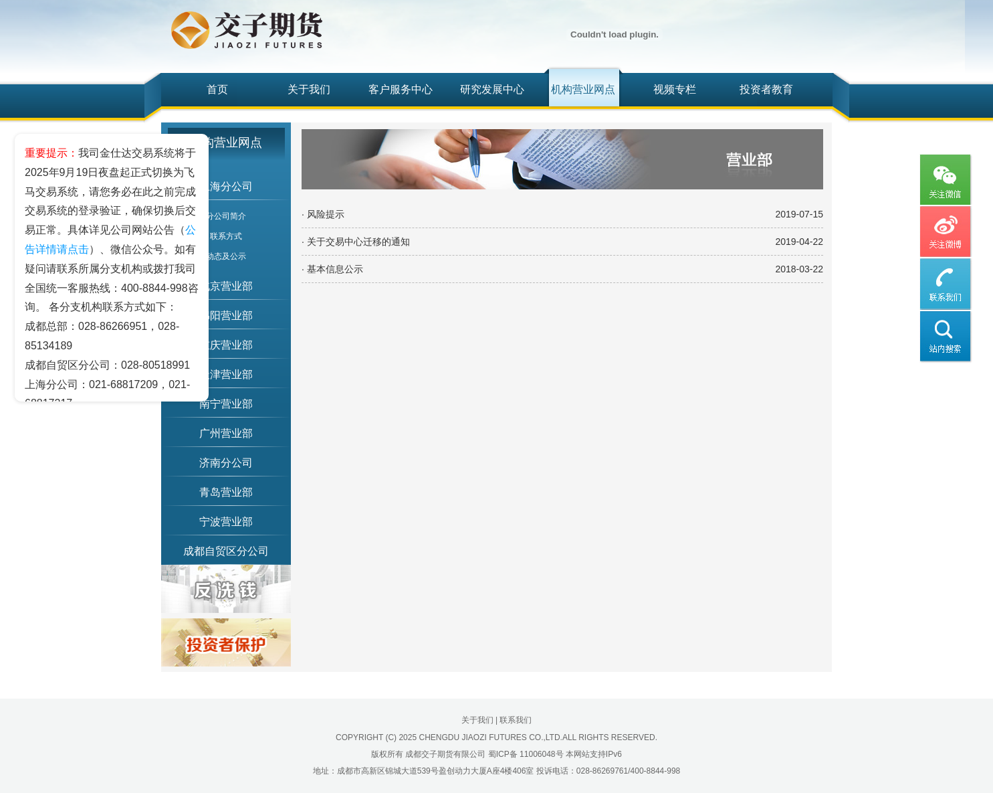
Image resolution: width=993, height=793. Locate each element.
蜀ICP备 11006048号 (526, 754)
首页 (217, 89)
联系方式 (226, 236)
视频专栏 (674, 89)
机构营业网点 (583, 89)
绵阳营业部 (226, 315)
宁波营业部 (226, 521)
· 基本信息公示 (332, 269)
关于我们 (309, 89)
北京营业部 (226, 286)
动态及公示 (226, 256)
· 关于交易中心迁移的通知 (356, 241)
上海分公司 (226, 186)
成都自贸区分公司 (226, 551)
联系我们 (516, 720)
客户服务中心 (400, 89)
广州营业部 (226, 433)
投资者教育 (766, 89)
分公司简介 (226, 216)
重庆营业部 (226, 345)
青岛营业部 (226, 492)
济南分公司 (226, 462)
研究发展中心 (492, 89)
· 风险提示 (323, 214)
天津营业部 (226, 374)
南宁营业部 (226, 404)
